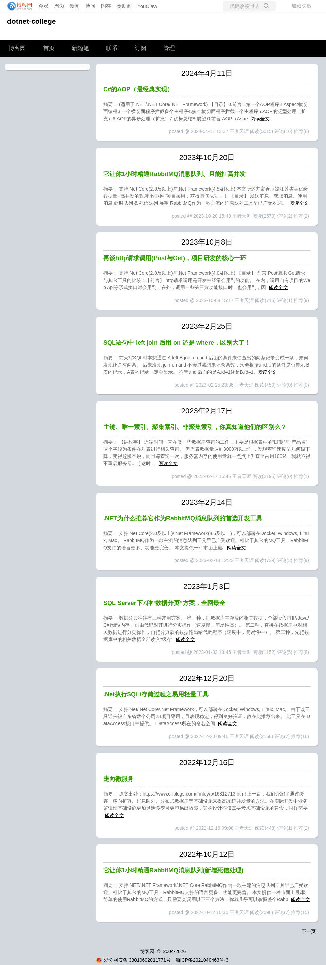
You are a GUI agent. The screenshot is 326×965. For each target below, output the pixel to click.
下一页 (309, 931)
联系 (111, 48)
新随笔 (80, 48)
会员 (43, 6)
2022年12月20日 (207, 678)
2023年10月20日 (207, 157)
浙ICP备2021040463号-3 (202, 960)
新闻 (75, 6)
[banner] (17, 6)
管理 (169, 48)
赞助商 (124, 6)
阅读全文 (260, 118)
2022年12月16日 (207, 762)
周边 (59, 6)
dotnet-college (31, 21)
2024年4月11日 (207, 73)
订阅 (140, 48)
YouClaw (147, 6)
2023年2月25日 (207, 326)
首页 (49, 48)
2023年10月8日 (207, 242)
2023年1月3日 (207, 586)
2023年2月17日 (207, 411)
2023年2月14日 (207, 502)
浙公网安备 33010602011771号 (133, 960)
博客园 (17, 48)
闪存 (106, 6)
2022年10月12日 (207, 854)
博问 (90, 6)
